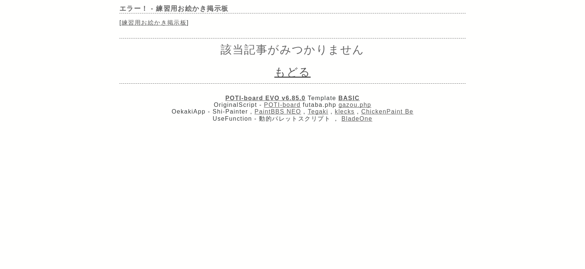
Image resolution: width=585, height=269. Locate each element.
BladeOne (356, 118)
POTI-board (282, 105)
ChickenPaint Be (387, 111)
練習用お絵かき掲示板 (154, 22)
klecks (344, 111)
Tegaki (318, 111)
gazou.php (354, 105)
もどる (292, 72)
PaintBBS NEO (277, 111)
